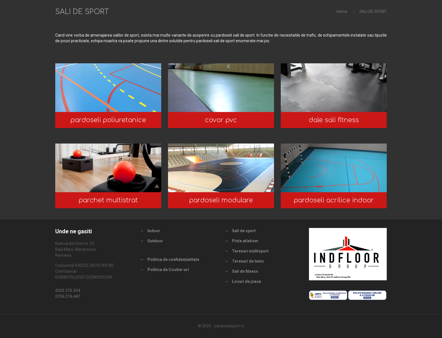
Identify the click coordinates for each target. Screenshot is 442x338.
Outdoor (155, 241)
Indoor (153, 231)
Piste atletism (245, 241)
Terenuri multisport (250, 251)
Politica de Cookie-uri (168, 269)
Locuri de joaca (246, 281)
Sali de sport (244, 231)
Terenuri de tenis (248, 261)
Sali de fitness (245, 271)
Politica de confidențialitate (173, 259)
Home (342, 11)
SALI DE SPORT (373, 11)
